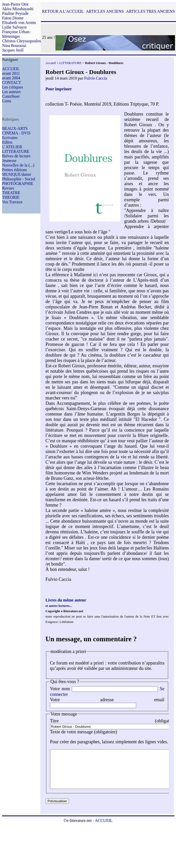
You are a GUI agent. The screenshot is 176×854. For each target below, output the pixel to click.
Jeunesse (9, 160)
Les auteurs (11, 92)
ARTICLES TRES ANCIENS (150, 11)
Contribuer (11, 96)
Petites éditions (14, 170)
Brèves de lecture (16, 156)
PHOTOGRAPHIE (17, 183)
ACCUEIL (11, 69)
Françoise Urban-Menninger (16, 34)
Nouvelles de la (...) (18, 165)
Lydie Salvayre (14, 27)
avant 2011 (11, 73)
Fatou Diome (13, 18)
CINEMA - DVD (16, 133)
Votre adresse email (107, 699)
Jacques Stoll (13, 50)
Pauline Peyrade (15, 13)
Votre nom (60, 688)
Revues (8, 188)
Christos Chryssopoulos (21, 41)
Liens (6, 101)
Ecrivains (9, 137)
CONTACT (11, 82)
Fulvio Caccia (95, 78)
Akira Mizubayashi (17, 9)
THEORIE (10, 197)
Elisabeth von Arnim (19, 22)
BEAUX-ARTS (15, 128)
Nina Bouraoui (14, 45)
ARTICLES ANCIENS (105, 11)
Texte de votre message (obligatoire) (83, 731)
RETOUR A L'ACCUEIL (63, 11)
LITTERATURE (15, 151)
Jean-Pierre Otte (15, 4)
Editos (7, 142)
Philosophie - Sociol (18, 179)
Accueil (50, 63)
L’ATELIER (12, 147)
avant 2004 (11, 78)
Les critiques (12, 87)
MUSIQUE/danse (16, 174)
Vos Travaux (12, 202)
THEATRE (11, 193)
